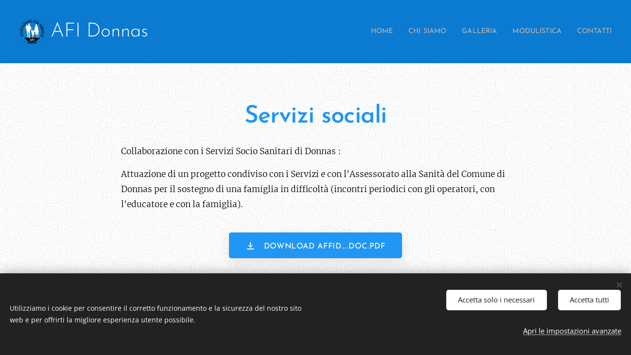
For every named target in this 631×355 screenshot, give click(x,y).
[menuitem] (358, 31)
